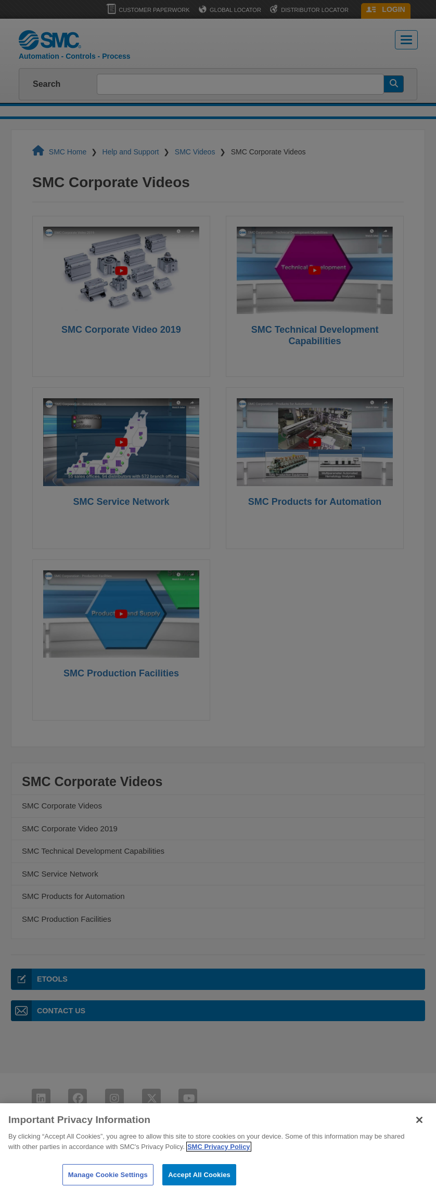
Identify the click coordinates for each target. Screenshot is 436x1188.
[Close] (419, 1125)
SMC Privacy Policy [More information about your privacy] (218, 1152)
